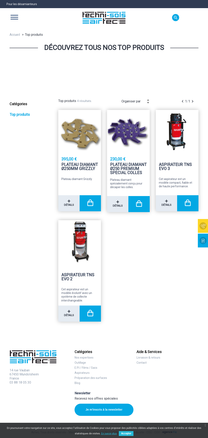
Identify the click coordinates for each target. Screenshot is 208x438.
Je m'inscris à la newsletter (104, 409)
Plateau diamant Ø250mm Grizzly (79, 167)
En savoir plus (109, 433)
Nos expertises (84, 357)
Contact (141, 362)
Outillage (80, 362)
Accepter (126, 433)
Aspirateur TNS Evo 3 (175, 167)
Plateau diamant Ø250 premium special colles (128, 169)
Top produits (20, 114)
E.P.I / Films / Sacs (86, 367)
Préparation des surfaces (91, 377)
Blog (77, 383)
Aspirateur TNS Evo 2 (77, 277)
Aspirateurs (82, 372)
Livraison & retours (148, 357)
